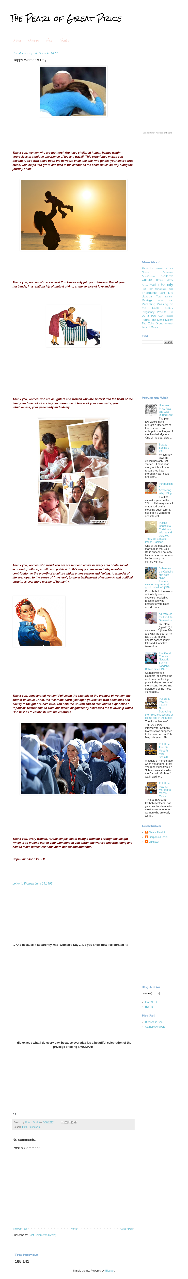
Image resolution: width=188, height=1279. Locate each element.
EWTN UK (151, 1002)
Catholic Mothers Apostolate (153, 133)
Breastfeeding (148, 276)
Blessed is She (164, 268)
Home (17, 40)
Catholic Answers (155, 1026)
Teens (49, 40)
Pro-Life (161, 312)
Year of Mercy (150, 327)
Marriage (147, 300)
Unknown (153, 841)
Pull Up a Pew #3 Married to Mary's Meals (165, 790)
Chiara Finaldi (156, 832)
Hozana (169, 133)
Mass (160, 300)
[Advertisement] (157, 243)
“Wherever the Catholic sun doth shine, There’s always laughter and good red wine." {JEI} (159, 578)
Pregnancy (148, 312)
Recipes (169, 316)
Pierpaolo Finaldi (158, 837)
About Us (147, 268)
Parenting (148, 304)
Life (170, 292)
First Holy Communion (154, 289)
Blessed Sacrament (157, 272)
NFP (171, 300)
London (169, 296)
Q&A (160, 315)
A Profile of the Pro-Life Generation (165, 617)
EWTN (149, 1006)
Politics (169, 308)
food (171, 289)
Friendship (34, 1127)
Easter (145, 285)
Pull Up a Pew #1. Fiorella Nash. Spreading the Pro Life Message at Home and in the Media (159, 708)
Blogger (109, 1270)
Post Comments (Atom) (42, 1235)
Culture (147, 280)
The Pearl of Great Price (65, 18)
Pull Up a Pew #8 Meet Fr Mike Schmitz (164, 750)
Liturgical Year (151, 296)
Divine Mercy (164, 280)
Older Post (127, 1228)
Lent (162, 292)
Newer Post (20, 1228)
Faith (24, 1127)
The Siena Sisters (162, 319)
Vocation (169, 323)
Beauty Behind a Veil (164, 447)
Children (33, 40)
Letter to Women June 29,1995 (32, 883)
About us (65, 40)
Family (167, 284)
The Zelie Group (152, 323)
